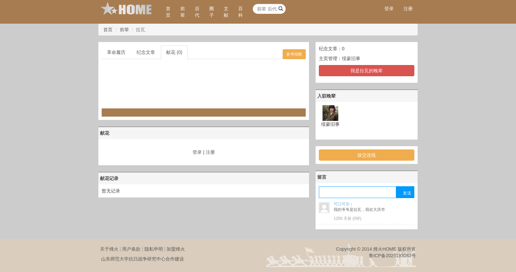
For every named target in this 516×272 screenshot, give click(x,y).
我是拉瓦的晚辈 (366, 70)
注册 (408, 8)
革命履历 (116, 52)
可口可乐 (341, 204)
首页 (168, 12)
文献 (226, 12)
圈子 (211, 12)
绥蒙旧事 (351, 58)
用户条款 (131, 249)
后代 (197, 12)
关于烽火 (109, 249)
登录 (389, 8)
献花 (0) (174, 52)
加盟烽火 (176, 249)
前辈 (182, 12)
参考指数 (294, 54)
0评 (357, 218)
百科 (240, 12)
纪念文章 (146, 52)
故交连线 (366, 155)
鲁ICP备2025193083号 (392, 255)
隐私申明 (153, 249)
